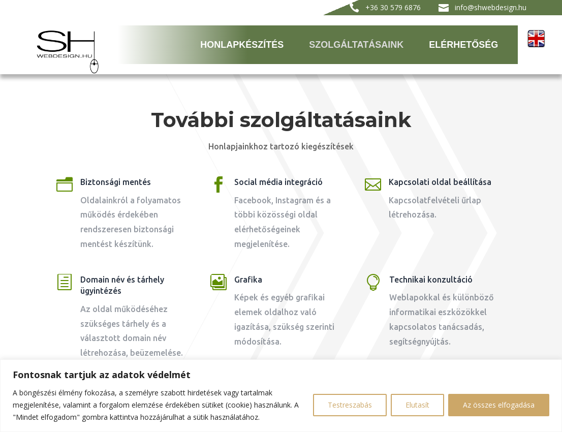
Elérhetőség (463, 45)
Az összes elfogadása (499, 405)
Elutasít (417, 405)
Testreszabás (350, 405)
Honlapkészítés (242, 45)
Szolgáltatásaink (356, 45)
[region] (281, 395)
